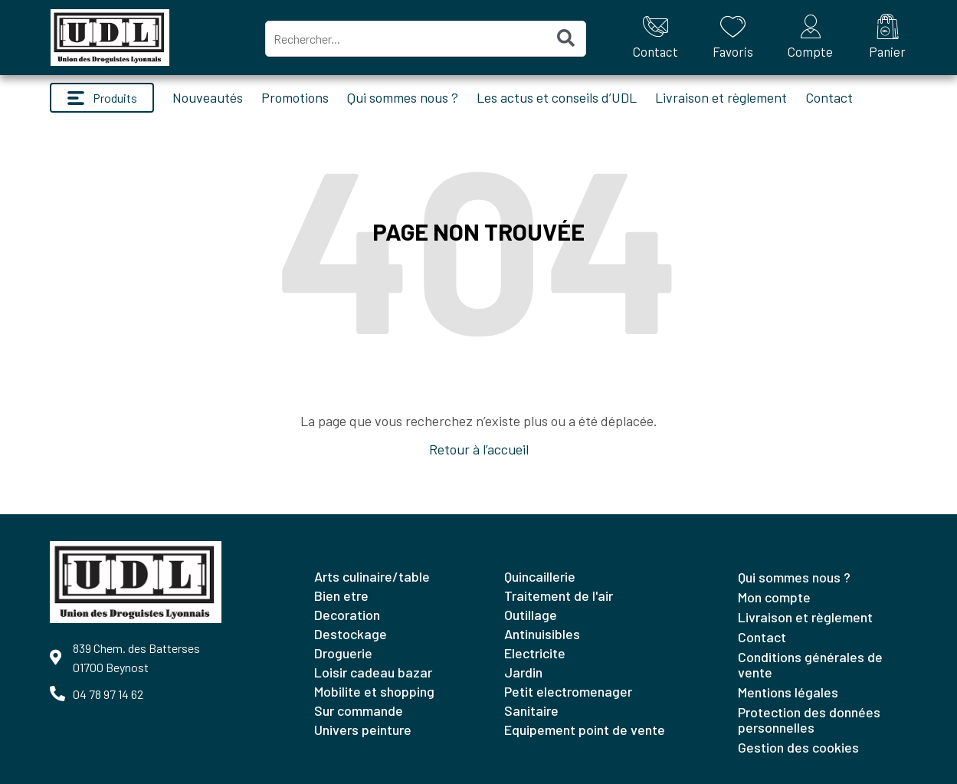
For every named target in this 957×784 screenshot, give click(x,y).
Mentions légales (788, 692)
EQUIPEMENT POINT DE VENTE (584, 729)
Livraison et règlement (721, 97)
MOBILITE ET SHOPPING (374, 691)
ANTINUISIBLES (542, 633)
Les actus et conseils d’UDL (557, 97)
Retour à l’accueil (479, 449)
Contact (829, 97)
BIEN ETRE (341, 595)
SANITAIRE (531, 710)
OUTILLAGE (530, 614)
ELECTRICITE (534, 653)
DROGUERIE (343, 653)
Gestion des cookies (798, 747)
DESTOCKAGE (350, 633)
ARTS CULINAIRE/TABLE (372, 576)
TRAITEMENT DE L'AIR (558, 595)
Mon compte (774, 597)
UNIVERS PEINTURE (362, 729)
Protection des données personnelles (809, 720)
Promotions (295, 97)
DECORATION (347, 614)
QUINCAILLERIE (539, 576)
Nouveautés (207, 97)
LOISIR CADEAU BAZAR (373, 672)
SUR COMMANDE (358, 710)
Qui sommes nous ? (402, 97)
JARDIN (523, 672)
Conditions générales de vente (810, 664)
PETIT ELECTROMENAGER (568, 691)
